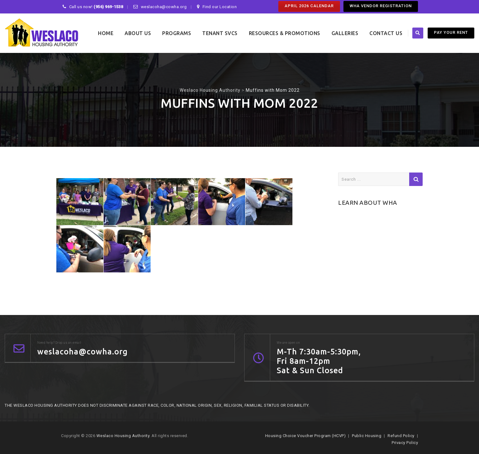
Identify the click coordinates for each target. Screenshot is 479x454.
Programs (176, 33)
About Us (138, 33)
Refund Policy (401, 435)
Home (105, 33)
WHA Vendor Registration (381, 5)
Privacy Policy (405, 442)
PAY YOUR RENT (451, 32)
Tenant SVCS (220, 33)
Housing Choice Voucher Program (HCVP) (305, 435)
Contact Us (385, 33)
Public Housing (366, 435)
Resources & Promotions (284, 33)
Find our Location (220, 6)
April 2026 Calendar (309, 5)
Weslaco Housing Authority (123, 435)
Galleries (345, 33)
